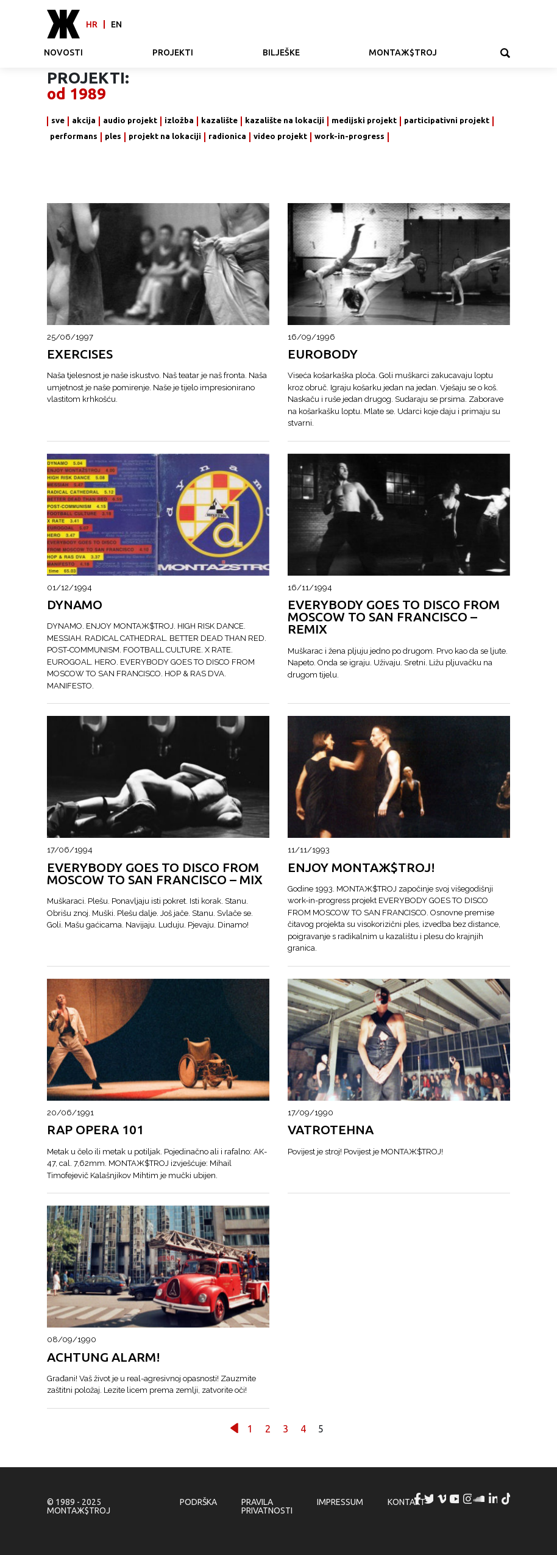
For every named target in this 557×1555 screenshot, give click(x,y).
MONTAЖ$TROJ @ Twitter (429, 1499)
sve (58, 120)
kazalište (219, 120)
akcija (84, 120)
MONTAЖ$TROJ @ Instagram (468, 1499)
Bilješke (281, 52)
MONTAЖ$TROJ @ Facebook (417, 1499)
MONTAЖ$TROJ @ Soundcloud (481, 1499)
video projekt (280, 136)
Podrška (198, 1502)
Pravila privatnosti (267, 1506)
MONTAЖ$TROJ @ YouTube (455, 1499)
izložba (179, 120)
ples (113, 136)
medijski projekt (364, 120)
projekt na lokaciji (165, 136)
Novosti (63, 52)
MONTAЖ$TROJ (403, 52)
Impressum (340, 1502)
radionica (227, 136)
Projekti (172, 52)
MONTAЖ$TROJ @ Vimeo (442, 1499)
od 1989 (76, 94)
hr (92, 24)
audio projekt (130, 120)
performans (74, 136)
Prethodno (234, 1428)
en (116, 24)
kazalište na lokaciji (284, 120)
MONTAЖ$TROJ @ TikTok (506, 1499)
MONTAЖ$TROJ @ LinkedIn (493, 1499)
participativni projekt (446, 120)
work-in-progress (349, 136)
